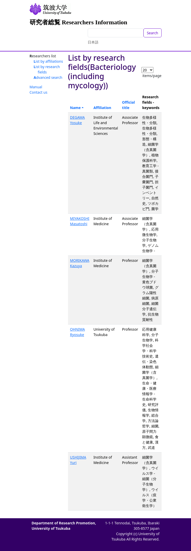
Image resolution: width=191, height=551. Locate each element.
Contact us (39, 92)
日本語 (93, 42)
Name (75, 107)
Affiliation (102, 107)
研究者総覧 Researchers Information (78, 22)
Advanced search (48, 77)
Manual (36, 86)
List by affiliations (48, 61)
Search (152, 32)
